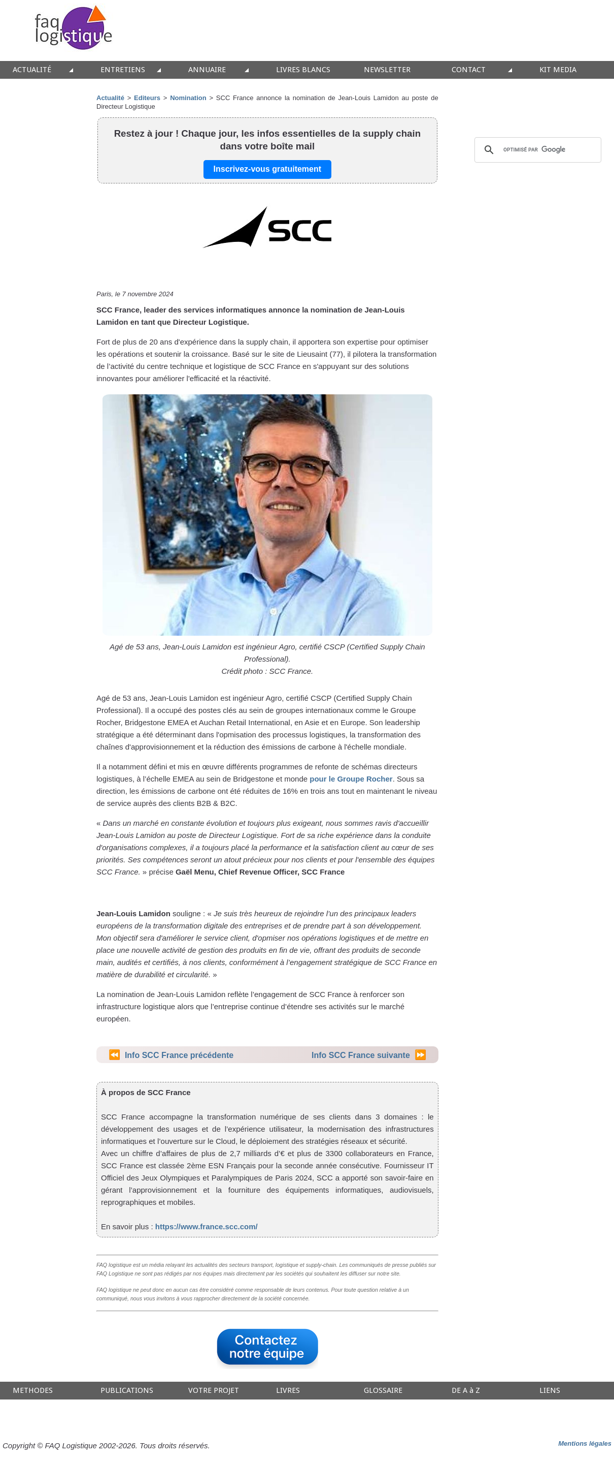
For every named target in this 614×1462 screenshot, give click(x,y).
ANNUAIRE (207, 70)
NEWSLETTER (387, 70)
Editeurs (147, 98)
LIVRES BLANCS (303, 70)
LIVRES (288, 1390)
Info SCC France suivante (361, 1055)
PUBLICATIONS (126, 1390)
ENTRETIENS (122, 70)
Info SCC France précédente (179, 1055)
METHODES (33, 1390)
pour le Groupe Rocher (351, 778)
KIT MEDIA (557, 70)
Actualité (110, 98)
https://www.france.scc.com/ (206, 1226)
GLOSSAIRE (383, 1390)
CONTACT (469, 70)
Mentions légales (584, 1443)
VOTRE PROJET (213, 1390)
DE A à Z (466, 1390)
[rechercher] (536, 150)
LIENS (549, 1390)
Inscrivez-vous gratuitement (268, 169)
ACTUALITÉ (32, 70)
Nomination (188, 98)
